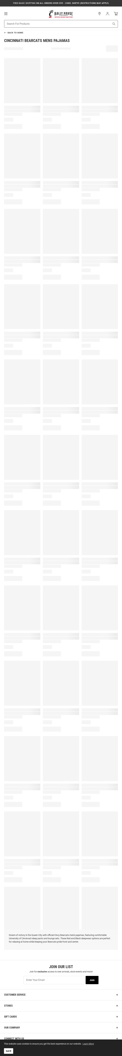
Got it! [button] (8, 1051)
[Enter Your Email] (54, 980)
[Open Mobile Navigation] (6, 13)
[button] (99, 13)
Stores (8, 1005)
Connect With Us (14, 1038)
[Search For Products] (53, 23)
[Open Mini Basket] (116, 14)
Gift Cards (10, 1016)
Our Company (12, 1027)
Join (92, 980)
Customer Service (15, 994)
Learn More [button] (88, 1043)
